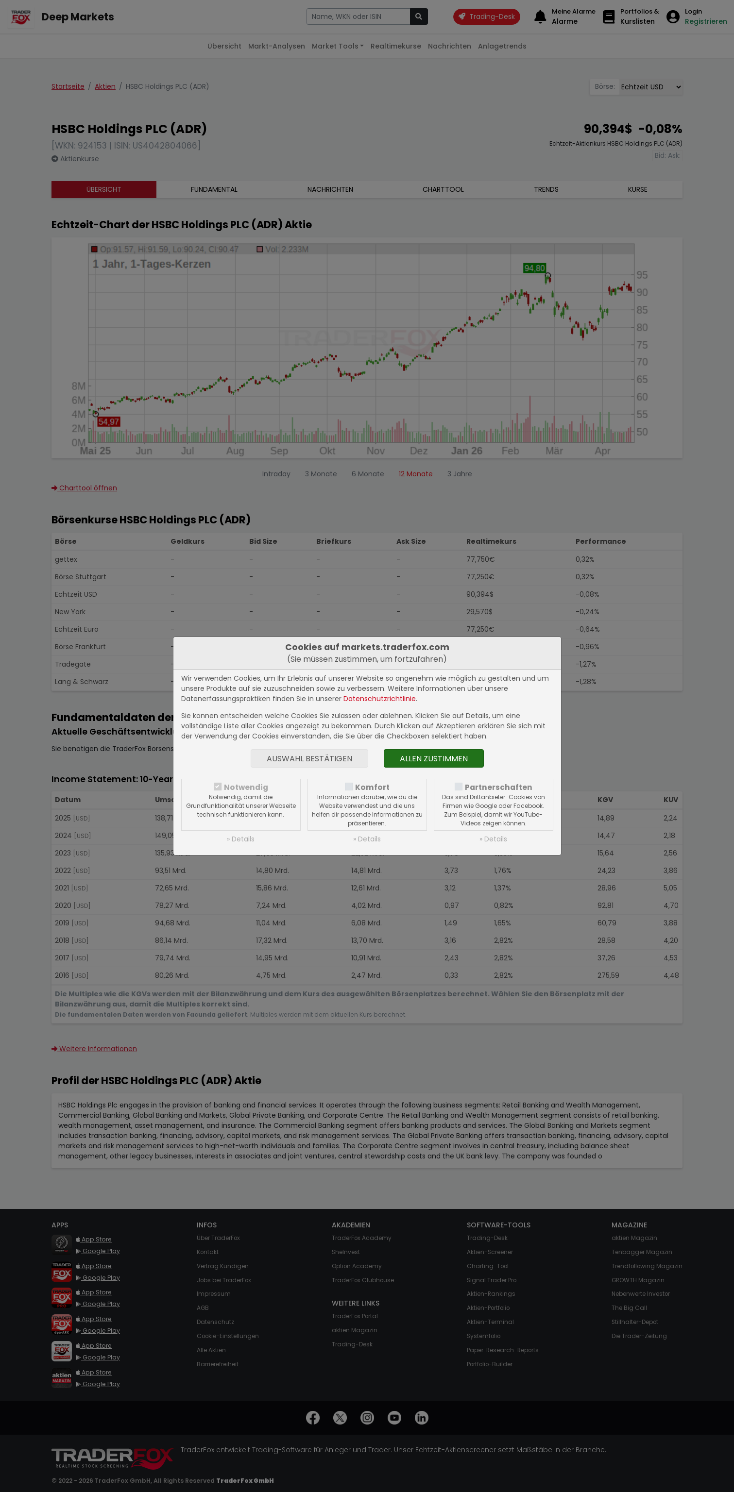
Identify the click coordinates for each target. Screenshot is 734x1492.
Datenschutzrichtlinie (379, 699)
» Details (241, 839)
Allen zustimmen (434, 758)
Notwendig (246, 787)
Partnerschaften (498, 787)
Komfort (372, 787)
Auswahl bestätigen (309, 758)
